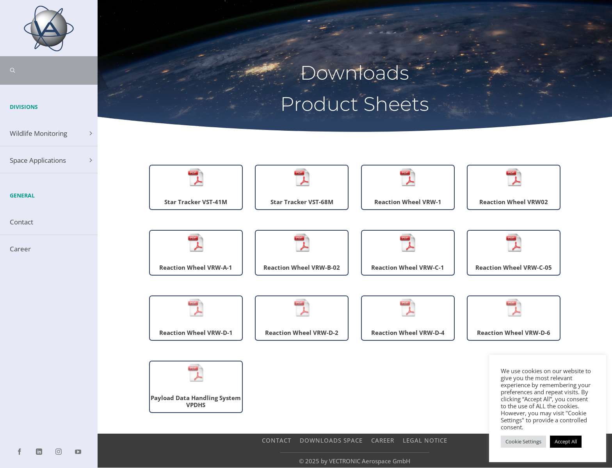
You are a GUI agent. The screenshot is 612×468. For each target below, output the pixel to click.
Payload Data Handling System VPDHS (196, 401)
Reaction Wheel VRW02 (513, 202)
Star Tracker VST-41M (195, 202)
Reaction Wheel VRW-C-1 (407, 267)
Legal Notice (425, 440)
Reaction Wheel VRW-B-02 (301, 267)
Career (382, 440)
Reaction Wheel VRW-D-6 (513, 332)
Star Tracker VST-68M (301, 202)
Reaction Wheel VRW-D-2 (301, 332)
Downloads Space (331, 440)
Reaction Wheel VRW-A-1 (195, 267)
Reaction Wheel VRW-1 (407, 202)
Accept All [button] (566, 441)
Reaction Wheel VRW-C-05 (513, 267)
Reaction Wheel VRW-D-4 (408, 332)
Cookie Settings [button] (523, 441)
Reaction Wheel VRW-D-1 (196, 332)
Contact (276, 440)
